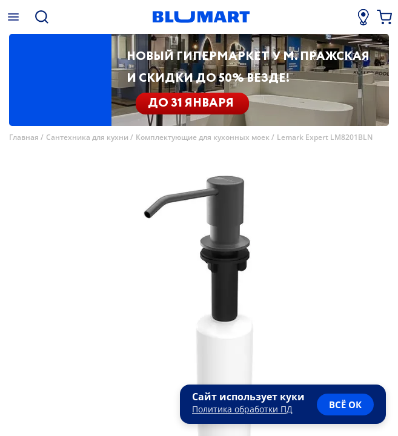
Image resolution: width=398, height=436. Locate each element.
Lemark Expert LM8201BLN (325, 137)
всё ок (345, 404)
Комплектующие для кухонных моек (203, 137)
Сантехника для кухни (87, 137)
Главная (24, 137)
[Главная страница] (200, 17)
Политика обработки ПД (242, 409)
